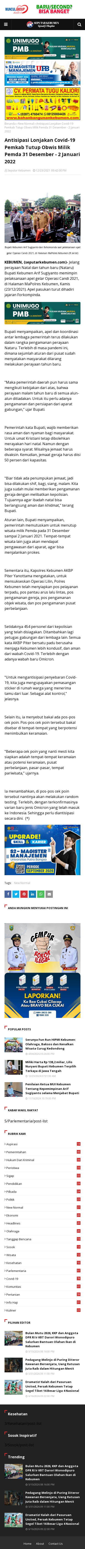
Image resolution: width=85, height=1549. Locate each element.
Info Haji (43, 1302)
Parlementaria (43, 1271)
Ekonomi (43, 1215)
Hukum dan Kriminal (43, 1160)
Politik (43, 1199)
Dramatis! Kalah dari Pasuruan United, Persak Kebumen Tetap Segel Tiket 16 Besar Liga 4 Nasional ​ (52, 1386)
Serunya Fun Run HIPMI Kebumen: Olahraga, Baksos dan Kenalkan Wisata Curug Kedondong (50, 1044)
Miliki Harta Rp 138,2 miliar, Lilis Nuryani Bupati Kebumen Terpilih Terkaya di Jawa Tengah (50, 1066)
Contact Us (56, 1544)
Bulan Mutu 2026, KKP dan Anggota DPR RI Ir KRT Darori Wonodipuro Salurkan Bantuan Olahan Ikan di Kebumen (51, 1339)
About (40, 1544)
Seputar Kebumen (19, 170)
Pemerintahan (43, 1152)
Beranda (10, 124)
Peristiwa (43, 1168)
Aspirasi (43, 1144)
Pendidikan (43, 1184)
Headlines (43, 1223)
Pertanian (43, 1294)
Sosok (43, 1247)
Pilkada (43, 1192)
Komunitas (43, 1287)
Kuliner (43, 1310)
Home (28, 1544)
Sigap (43, 1176)
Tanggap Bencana (43, 1239)
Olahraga (43, 1231)
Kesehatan (43, 1263)
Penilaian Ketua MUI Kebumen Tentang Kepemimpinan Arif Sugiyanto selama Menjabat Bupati (52, 1088)
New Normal (26, 124)
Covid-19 (43, 1279)
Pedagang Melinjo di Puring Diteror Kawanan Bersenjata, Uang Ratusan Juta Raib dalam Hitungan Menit (52, 1364)
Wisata (43, 1255)
